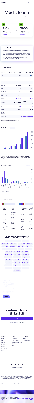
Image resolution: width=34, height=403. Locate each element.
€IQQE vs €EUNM (25, 254)
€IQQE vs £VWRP (8, 257)
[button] (8, 27)
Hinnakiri (2, 338)
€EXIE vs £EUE (29, 243)
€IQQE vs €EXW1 (8, 259)
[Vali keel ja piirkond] (28, 2)
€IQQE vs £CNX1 (8, 267)
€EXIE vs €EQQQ (25, 251)
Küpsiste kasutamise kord (17, 350)
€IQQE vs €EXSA (25, 267)
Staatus (2, 350)
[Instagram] (22, 365)
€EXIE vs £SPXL (21, 246)
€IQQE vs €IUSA (25, 259)
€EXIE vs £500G (13, 246)
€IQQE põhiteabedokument (27, 116)
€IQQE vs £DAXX (17, 262)
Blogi (2, 340)
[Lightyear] (3, 2)
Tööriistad (3, 342)
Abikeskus (3, 346)
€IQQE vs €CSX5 (26, 257)
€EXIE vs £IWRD (28, 249)
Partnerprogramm (26, 340)
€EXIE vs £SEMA (25, 240)
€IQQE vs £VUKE (8, 265)
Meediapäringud (4, 344)
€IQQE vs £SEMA (8, 254)
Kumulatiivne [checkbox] (12, 127)
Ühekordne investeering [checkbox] (28, 127)
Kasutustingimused (15, 340)
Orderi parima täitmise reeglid (16, 346)
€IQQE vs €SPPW (17, 265)
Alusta (17, 318)
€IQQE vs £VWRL (17, 257)
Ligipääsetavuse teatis (16, 352)
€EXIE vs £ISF (20, 249)
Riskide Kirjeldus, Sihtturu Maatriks (17, 343)
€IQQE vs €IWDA (26, 265)
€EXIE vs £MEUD (9, 240)
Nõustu (31, 398)
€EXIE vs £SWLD (9, 251)
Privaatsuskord (15, 348)
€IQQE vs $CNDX (17, 267)
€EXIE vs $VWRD (21, 243)
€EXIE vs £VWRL (13, 243)
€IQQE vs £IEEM (17, 254)
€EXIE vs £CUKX (13, 249)
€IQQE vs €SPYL (17, 259)
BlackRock (18, 98)
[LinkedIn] (19, 365)
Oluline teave (14, 338)
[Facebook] (12, 365)
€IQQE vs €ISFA (25, 262)
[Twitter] (15, 365)
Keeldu (26, 398)
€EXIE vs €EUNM (5, 243)
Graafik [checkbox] (28, 165)
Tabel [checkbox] (32, 165)
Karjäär (24, 338)
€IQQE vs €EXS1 (9, 262)
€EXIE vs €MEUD (17, 240)
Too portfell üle (4, 348)
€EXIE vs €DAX (5, 249)
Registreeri (6, 296)
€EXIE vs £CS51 (5, 246)
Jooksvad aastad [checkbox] (19, 127)
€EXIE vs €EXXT (17, 251)
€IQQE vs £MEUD (17, 270)
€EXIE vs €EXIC (29, 246)
